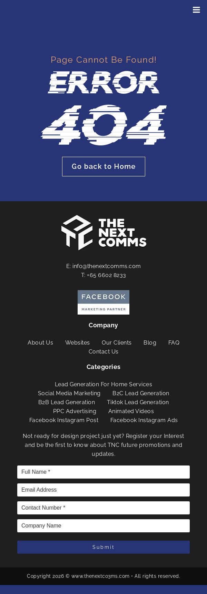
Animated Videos (131, 411)
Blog (150, 342)
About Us (40, 342)
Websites (77, 342)
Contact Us (104, 351)
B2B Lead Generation (66, 402)
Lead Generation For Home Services (103, 384)
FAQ (174, 342)
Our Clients (117, 342)
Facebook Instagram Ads (144, 420)
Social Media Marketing (69, 393)
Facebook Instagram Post (64, 420)
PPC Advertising (75, 411)
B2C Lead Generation (140, 393)
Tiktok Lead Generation (138, 402)
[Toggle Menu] (196, 9)
